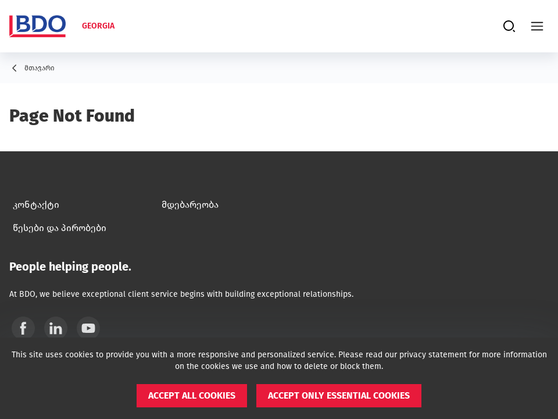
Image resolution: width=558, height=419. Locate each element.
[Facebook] (23, 328)
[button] (192, 395)
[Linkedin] (56, 328)
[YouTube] (88, 328)
